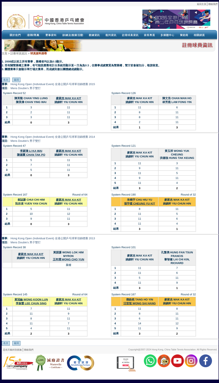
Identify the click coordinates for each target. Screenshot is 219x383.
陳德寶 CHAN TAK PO (31, 154)
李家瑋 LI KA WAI (31, 150)
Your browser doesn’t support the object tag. (149, 21)
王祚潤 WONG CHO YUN (68, 259)
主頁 (4, 53)
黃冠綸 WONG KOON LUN (31, 299)
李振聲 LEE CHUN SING (31, 303)
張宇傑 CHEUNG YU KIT (139, 203)
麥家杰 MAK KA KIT (68, 98)
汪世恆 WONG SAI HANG (139, 303)
